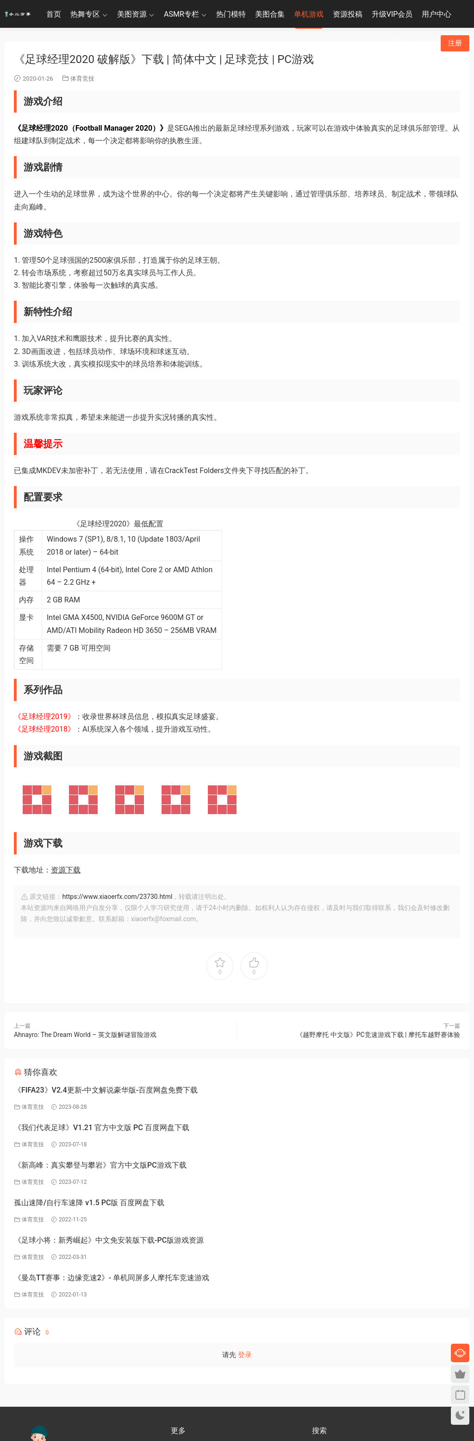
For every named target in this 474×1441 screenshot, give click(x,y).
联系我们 (182, 1379)
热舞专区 (85, 14)
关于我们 (182, 1338)
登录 (245, 1242)
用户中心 (436, 14)
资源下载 (66, 870)
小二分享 (323, 1364)
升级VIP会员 (392, 14)
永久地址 (182, 1392)
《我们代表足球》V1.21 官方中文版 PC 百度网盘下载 (328, 1090)
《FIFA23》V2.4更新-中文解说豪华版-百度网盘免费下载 (106, 1090)
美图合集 (270, 14)
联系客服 (41, 1361)
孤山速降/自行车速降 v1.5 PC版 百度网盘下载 (316, 1127)
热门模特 (231, 14)
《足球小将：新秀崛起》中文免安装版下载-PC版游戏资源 (109, 1165)
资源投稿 (347, 14)
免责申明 (182, 1352)
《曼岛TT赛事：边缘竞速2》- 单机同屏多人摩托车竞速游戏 (338, 1165)
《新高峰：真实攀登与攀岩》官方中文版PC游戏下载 (100, 1127)
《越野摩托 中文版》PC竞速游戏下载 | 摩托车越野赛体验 (378, 1034)
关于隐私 (182, 1365)
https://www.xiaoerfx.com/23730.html (117, 896)
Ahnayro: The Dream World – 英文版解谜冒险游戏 (85, 1034)
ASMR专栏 (181, 14)
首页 (53, 14)
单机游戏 (309, 14)
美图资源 (132, 14)
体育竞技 (82, 78)
